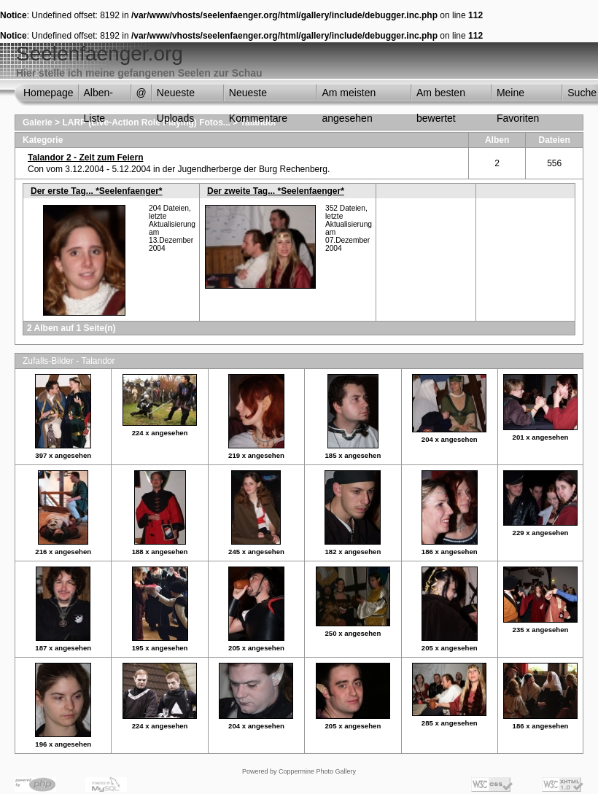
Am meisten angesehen (349, 96)
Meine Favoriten (518, 96)
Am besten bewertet (440, 96)
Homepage (48, 92)
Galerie (38, 122)
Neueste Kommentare (258, 96)
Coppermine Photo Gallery (317, 771)
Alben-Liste (98, 96)
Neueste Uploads (176, 96)
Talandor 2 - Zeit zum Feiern (85, 157)
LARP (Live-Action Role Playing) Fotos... (146, 122)
